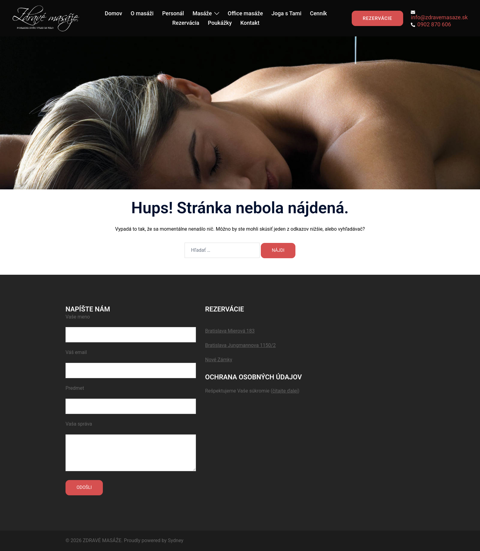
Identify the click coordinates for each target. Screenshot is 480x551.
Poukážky (220, 23)
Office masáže (245, 13)
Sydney (175, 540)
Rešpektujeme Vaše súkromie (238, 391)
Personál (173, 13)
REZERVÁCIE (377, 18)
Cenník (318, 13)
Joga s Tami (287, 13)
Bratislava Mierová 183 (230, 331)
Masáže (202, 13)
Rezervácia (185, 23)
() (285, 391)
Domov (113, 13)
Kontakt (249, 23)
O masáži (142, 13)
